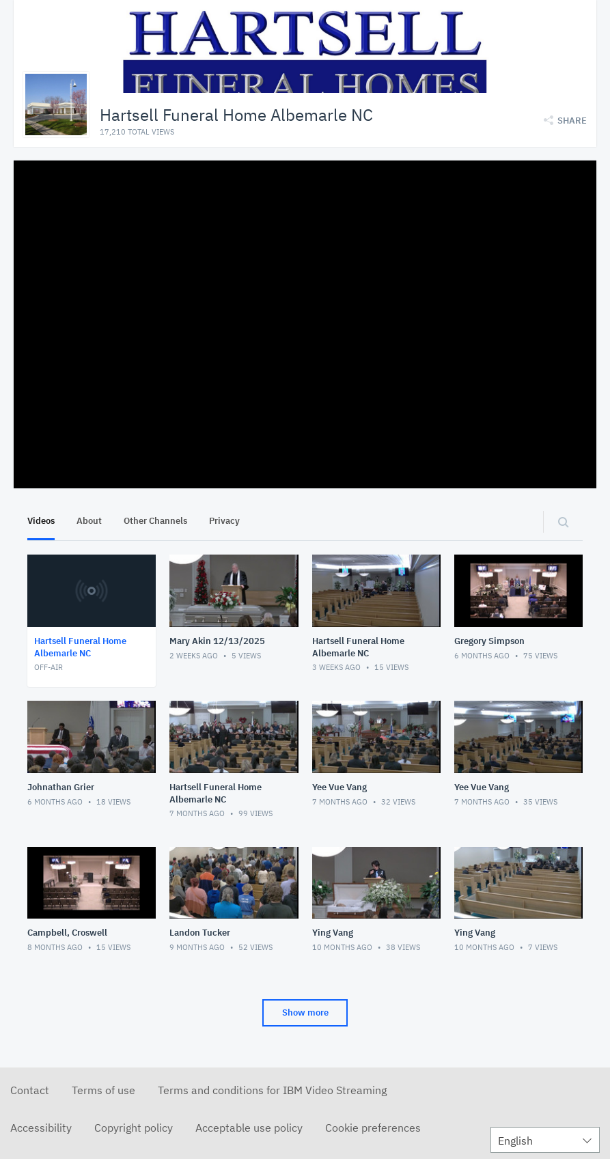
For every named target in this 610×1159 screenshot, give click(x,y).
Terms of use (103, 1090)
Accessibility (41, 1127)
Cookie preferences (373, 1127)
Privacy (224, 521)
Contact (29, 1090)
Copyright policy (133, 1127)
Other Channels (155, 521)
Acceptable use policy (249, 1127)
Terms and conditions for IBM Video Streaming (272, 1090)
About (89, 521)
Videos (41, 521)
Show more (305, 1012)
